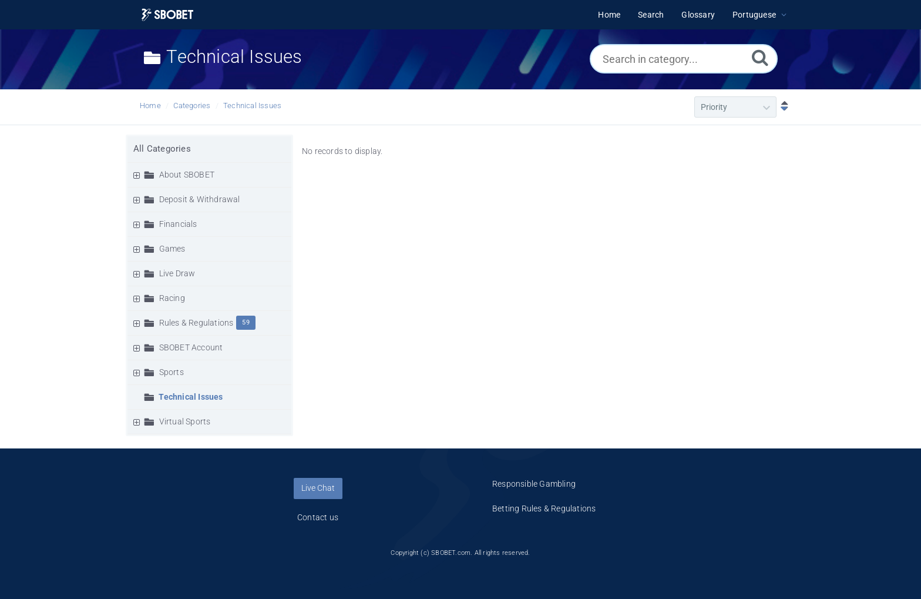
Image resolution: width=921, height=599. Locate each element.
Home (150, 105)
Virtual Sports (185, 421)
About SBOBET (186, 174)
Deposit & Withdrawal (199, 199)
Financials (178, 224)
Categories (191, 105)
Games (172, 248)
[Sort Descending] (782, 107)
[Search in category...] (684, 58)
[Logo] (167, 15)
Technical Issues (252, 105)
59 (245, 322)
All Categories (162, 148)
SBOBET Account (191, 347)
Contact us (317, 517)
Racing (172, 298)
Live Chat (318, 488)
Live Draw (177, 273)
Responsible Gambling (534, 483)
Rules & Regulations (196, 322)
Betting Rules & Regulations (544, 508)
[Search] (760, 57)
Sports (171, 372)
